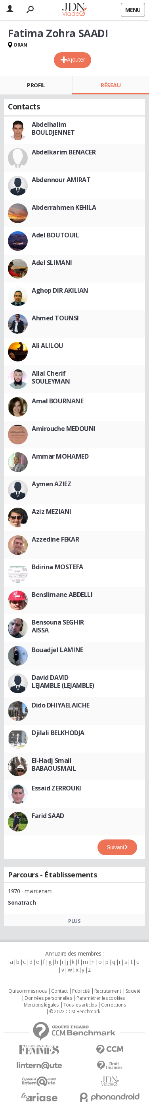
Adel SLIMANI (52, 262)
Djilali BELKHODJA (58, 732)
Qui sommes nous (27, 991)
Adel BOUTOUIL (55, 235)
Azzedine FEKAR (55, 539)
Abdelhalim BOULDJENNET (53, 128)
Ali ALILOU (47, 345)
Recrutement (107, 991)
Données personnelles (48, 998)
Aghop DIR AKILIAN (60, 290)
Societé (133, 991)
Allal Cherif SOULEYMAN (51, 377)
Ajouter (76, 59)
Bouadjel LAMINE (57, 649)
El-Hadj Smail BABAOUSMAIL (54, 764)
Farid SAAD (48, 815)
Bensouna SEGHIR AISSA (58, 626)
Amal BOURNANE (58, 401)
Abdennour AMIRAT (61, 179)
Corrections (113, 1005)
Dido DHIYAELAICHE (61, 705)
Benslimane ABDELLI (62, 594)
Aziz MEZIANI (51, 511)
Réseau (110, 85)
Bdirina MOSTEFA (57, 567)
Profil (36, 85)
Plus (74, 920)
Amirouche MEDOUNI (64, 428)
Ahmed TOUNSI (55, 318)
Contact (59, 991)
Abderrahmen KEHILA (64, 207)
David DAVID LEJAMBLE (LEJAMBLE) (63, 681)
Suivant (115, 847)
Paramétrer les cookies (100, 998)
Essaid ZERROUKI (56, 788)
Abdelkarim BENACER (64, 152)
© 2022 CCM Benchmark (74, 1011)
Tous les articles (80, 1005)
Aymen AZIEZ (51, 484)
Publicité (81, 991)
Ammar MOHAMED (60, 456)
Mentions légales (41, 1005)
